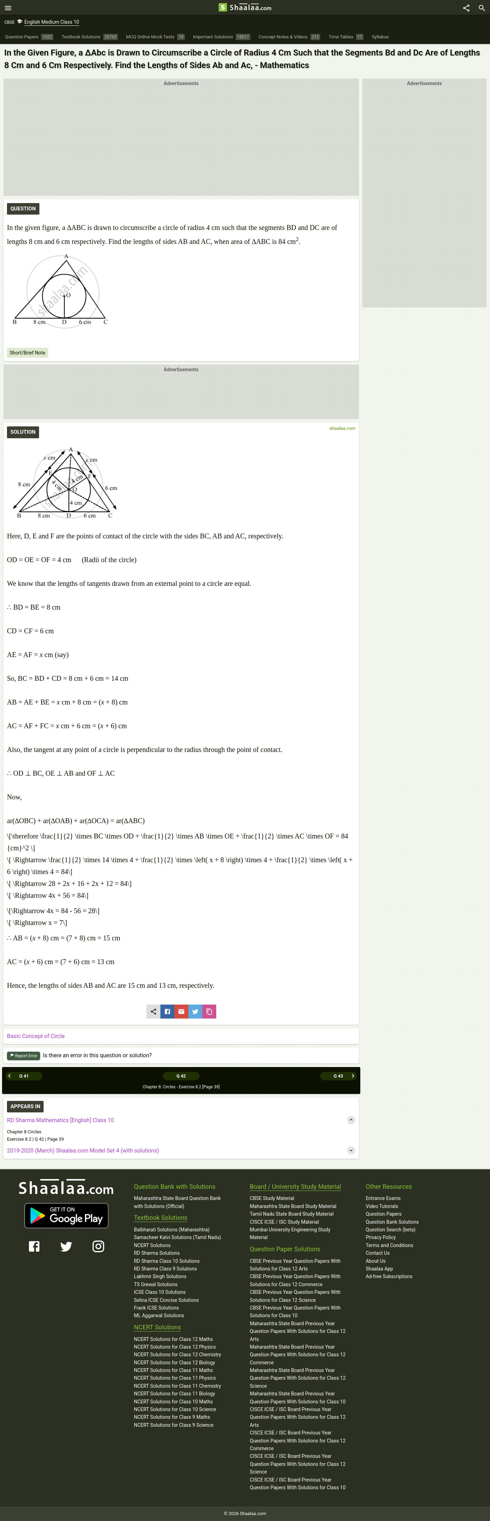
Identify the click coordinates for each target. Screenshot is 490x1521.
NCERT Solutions (152, 1245)
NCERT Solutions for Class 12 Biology (174, 1362)
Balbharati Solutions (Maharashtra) (172, 1229)
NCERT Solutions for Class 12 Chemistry (177, 1354)
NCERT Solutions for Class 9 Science (173, 1424)
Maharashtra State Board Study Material (293, 1206)
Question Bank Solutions (392, 1221)
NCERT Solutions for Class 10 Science (175, 1409)
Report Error (23, 1057)
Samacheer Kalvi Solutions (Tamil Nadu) (177, 1237)
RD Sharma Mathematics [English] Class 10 (60, 1120)
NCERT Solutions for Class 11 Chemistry (177, 1385)
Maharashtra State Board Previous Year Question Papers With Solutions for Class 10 (298, 1397)
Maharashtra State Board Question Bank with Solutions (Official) (177, 1202)
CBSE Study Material (272, 1198)
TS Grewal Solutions (156, 1284)
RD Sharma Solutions (157, 1253)
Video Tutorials (382, 1206)
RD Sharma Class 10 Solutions (167, 1260)
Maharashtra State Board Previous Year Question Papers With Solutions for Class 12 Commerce (298, 1354)
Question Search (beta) (391, 1229)
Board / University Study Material (295, 1186)
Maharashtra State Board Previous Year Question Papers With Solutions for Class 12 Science (298, 1378)
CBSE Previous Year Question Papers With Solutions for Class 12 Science (295, 1296)
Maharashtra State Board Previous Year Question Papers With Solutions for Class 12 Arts (298, 1331)
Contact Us (378, 1253)
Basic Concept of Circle (36, 1037)
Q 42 (181, 1075)
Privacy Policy (381, 1237)
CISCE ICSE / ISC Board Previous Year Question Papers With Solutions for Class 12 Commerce (298, 1440)
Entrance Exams (383, 1198)
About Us (376, 1260)
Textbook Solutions (160, 1217)
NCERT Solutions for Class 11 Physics (175, 1378)
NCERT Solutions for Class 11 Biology (174, 1393)
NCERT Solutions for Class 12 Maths (173, 1339)
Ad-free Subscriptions (389, 1276)
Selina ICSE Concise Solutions (166, 1300)
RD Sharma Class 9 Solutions (165, 1269)
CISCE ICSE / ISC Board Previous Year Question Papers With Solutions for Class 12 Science (298, 1464)
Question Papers (384, 1214)
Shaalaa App (379, 1268)
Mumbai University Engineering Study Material (290, 1233)
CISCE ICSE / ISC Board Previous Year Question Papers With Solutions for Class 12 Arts (298, 1417)
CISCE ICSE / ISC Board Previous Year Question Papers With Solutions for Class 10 (298, 1483)
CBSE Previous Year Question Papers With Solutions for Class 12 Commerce (295, 1280)
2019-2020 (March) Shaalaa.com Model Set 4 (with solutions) (83, 1150)
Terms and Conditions (390, 1245)
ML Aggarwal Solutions (159, 1315)
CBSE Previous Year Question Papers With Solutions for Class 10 (295, 1311)
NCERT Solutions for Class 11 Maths (173, 1370)
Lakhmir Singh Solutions (160, 1276)
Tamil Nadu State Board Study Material (291, 1214)
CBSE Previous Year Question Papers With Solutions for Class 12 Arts (295, 1264)
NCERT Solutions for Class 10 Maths (173, 1401)
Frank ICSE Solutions (156, 1307)
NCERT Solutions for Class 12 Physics (175, 1346)
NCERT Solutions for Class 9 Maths (172, 1417)
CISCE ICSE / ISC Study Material (284, 1221)
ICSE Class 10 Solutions (160, 1292)
